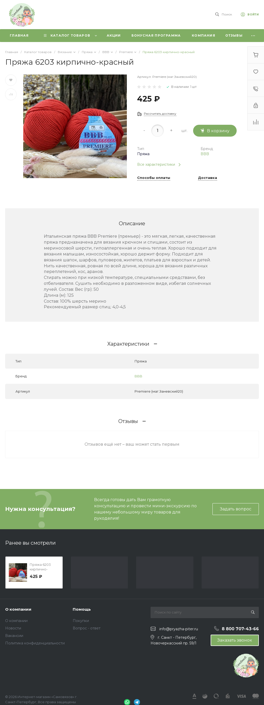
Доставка (207, 178)
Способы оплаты (153, 178)
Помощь (82, 609)
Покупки (81, 620)
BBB (205, 154)
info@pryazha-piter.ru (178, 629)
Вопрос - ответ (87, 628)
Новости (13, 628)
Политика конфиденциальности (35, 643)
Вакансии (14, 635)
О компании (18, 609)
